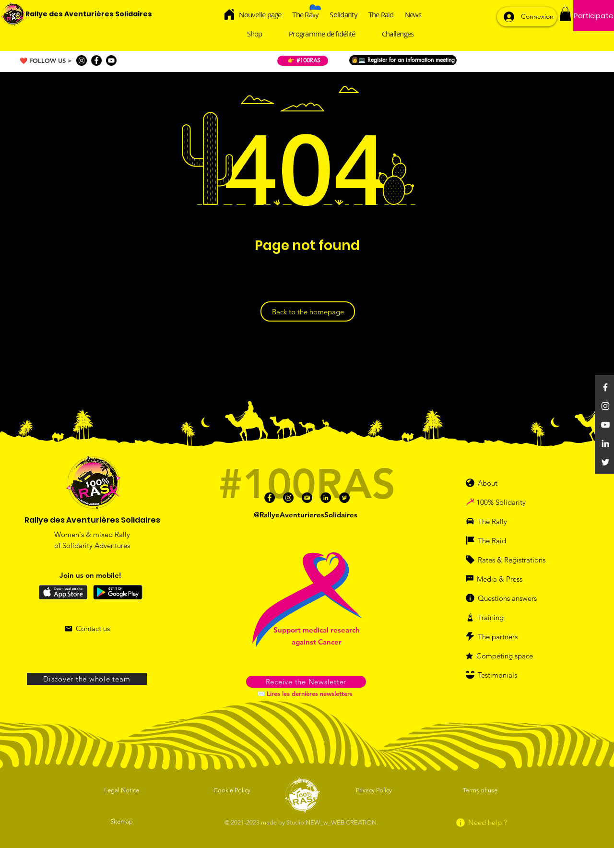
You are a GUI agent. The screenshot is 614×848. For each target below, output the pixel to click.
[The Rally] (497, 521)
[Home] (230, 14)
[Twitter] (605, 462)
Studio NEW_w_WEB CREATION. (332, 822)
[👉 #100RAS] (302, 61)
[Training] (501, 617)
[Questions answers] (510, 598)
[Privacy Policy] (375, 790)
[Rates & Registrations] (508, 559)
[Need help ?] (481, 822)
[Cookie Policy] (232, 790)
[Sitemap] (122, 821)
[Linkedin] (605, 443)
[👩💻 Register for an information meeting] (403, 60)
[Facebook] (96, 60)
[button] (565, 14)
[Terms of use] (480, 790)
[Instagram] (81, 60)
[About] (491, 482)
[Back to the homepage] (307, 311)
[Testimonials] (503, 674)
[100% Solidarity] (511, 502)
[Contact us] (87, 628)
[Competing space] (508, 655)
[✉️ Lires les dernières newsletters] (305, 693)
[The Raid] (497, 540)
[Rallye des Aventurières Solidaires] (88, 14)
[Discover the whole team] (87, 679)
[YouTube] (605, 424)
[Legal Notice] (122, 790)
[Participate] (593, 15)
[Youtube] (111, 60)
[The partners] (503, 636)
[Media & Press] (501, 578)
